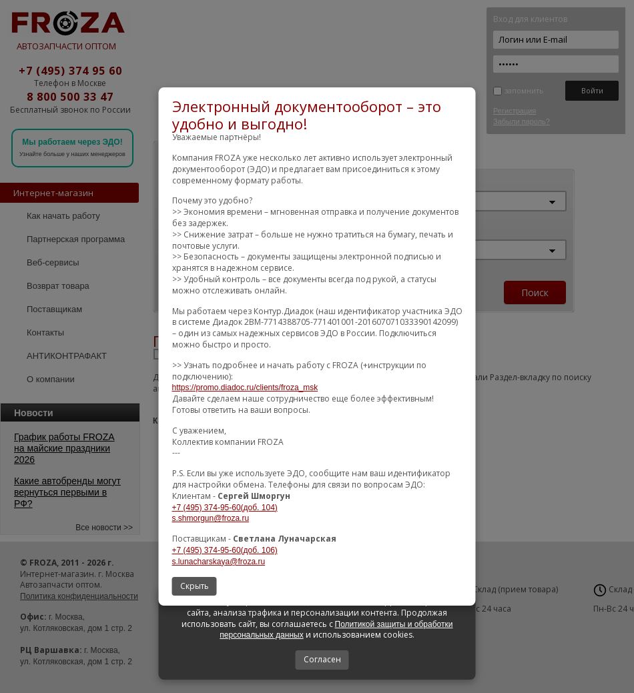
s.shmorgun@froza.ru (211, 518)
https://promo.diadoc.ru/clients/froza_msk (245, 387)
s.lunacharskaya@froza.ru (219, 561)
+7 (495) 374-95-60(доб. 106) (225, 550)
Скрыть (194, 586)
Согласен (322, 659)
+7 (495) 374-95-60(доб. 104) (225, 507)
